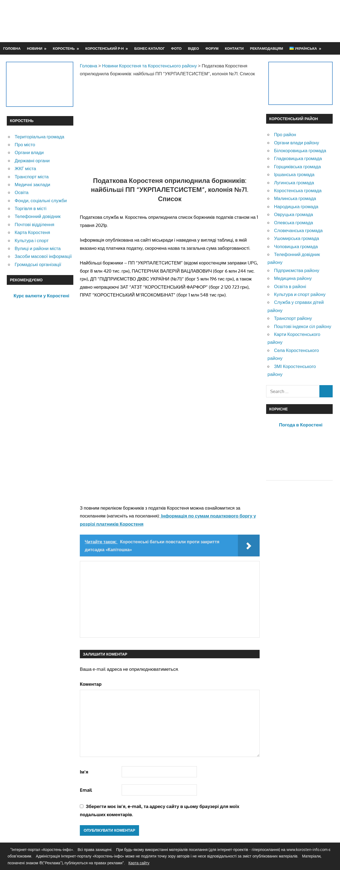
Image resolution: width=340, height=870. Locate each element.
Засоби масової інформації (43, 256)
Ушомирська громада (296, 238)
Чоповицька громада (296, 246)
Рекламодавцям (266, 48)
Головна (12, 48)
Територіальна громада (39, 136)
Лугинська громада (294, 182)
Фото (176, 48)
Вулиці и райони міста (38, 248)
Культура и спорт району (300, 294)
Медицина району (293, 278)
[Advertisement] (234, 21)
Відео (193, 48)
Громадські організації (38, 264)
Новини (34, 48)
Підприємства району (296, 270)
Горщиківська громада (297, 166)
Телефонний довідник (38, 216)
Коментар (91, 684)
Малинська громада (295, 198)
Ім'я (84, 772)
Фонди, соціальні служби (41, 200)
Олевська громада (293, 222)
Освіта (22, 192)
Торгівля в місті (30, 208)
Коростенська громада (298, 190)
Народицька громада (296, 206)
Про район (285, 134)
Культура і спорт (32, 240)
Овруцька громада (293, 214)
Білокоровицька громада (300, 150)
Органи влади (29, 152)
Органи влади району (296, 142)
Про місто (25, 144)
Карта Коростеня (32, 232)
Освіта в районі (290, 286)
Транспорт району (293, 318)
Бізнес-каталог (149, 48)
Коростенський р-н (104, 48)
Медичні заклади (32, 184)
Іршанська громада (294, 174)
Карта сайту (139, 862)
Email (86, 790)
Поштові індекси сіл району (302, 326)
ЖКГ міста (25, 168)
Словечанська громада (298, 230)
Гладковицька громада (298, 158)
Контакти (234, 48)
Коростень (64, 48)
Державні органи (32, 160)
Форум (211, 48)
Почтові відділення (34, 224)
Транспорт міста (32, 176)
